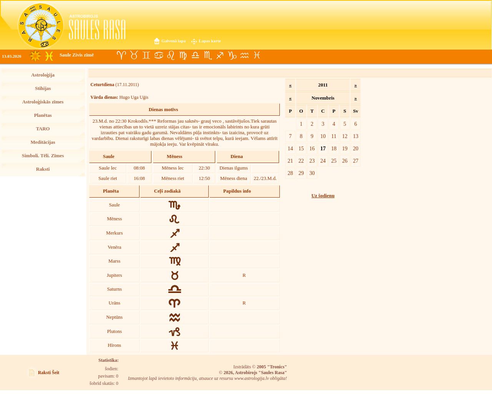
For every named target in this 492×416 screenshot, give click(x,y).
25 (334, 161)
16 (312, 148)
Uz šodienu (322, 195)
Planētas (43, 115)
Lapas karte (210, 40)
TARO (43, 128)
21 (290, 161)
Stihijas (43, 88)
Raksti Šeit (49, 372)
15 (301, 148)
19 (344, 148)
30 (312, 173)
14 (290, 148)
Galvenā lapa (173, 40)
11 (334, 136)
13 (355, 136)
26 (344, 161)
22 (301, 161)
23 (312, 161)
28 (290, 173)
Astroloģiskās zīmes (42, 102)
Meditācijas (43, 142)
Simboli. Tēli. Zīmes (43, 155)
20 (355, 148)
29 (301, 173)
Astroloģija (43, 75)
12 (344, 136)
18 (334, 148)
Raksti (43, 169)
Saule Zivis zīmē (77, 55)
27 (355, 161)
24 (323, 161)
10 (323, 136)
